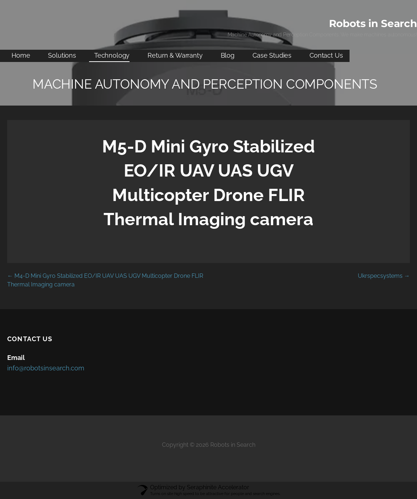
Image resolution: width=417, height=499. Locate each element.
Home (21, 55)
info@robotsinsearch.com (45, 368)
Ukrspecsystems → (384, 275)
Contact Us (326, 55)
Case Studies (272, 55)
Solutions (62, 55)
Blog (227, 55)
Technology (112, 55)
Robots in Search (373, 23)
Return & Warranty (175, 55)
